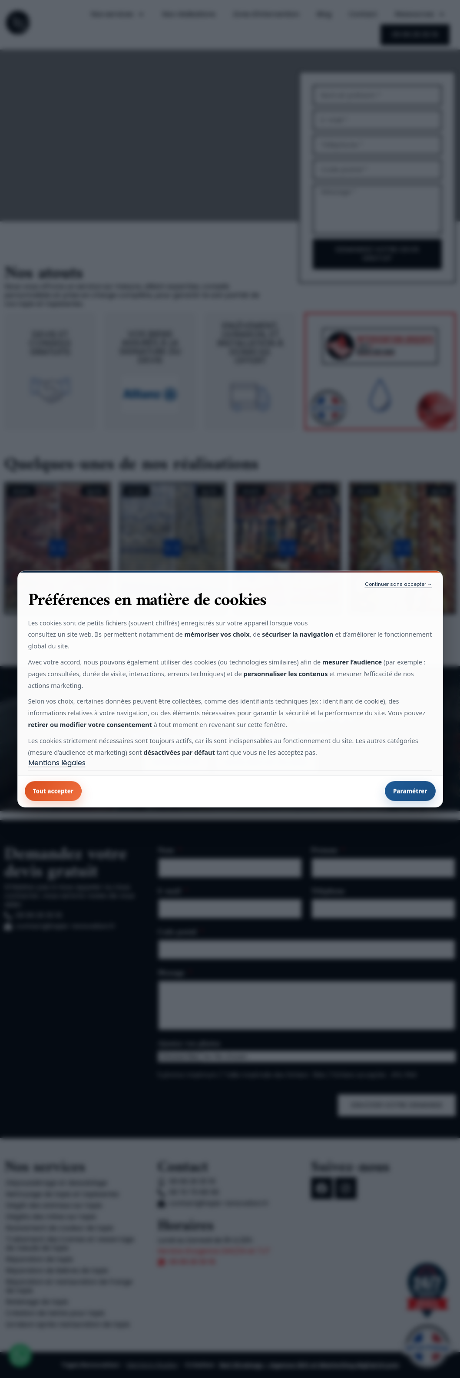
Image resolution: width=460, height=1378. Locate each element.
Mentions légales (57, 763)
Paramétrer (410, 791)
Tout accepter (53, 791)
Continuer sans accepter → (398, 583)
